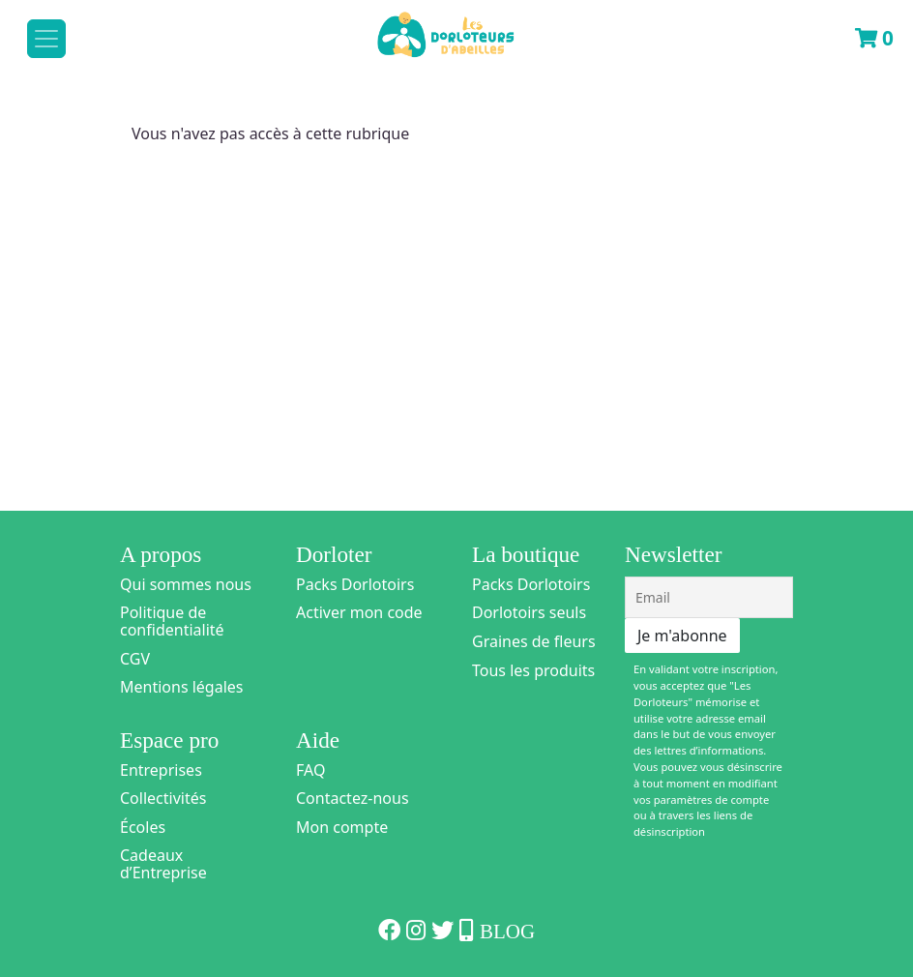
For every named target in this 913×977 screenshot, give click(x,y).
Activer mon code (359, 612)
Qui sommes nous (185, 584)
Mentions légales (182, 686)
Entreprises (161, 770)
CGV (135, 658)
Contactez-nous (352, 798)
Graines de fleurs (534, 641)
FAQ (310, 770)
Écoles (142, 827)
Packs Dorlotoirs (355, 584)
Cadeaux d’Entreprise (163, 863)
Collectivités (163, 798)
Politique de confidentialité (172, 621)
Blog (507, 931)
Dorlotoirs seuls (529, 612)
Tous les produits (533, 670)
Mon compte (342, 827)
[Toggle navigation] (46, 38)
